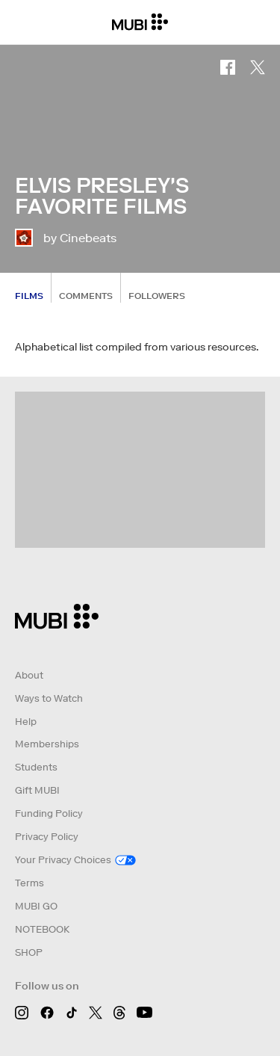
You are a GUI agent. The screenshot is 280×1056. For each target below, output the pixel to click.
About (29, 675)
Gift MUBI (37, 790)
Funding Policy (49, 813)
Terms (29, 883)
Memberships (47, 744)
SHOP (29, 952)
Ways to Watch (49, 698)
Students (36, 767)
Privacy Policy (46, 836)
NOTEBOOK (42, 929)
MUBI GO (36, 906)
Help (26, 721)
